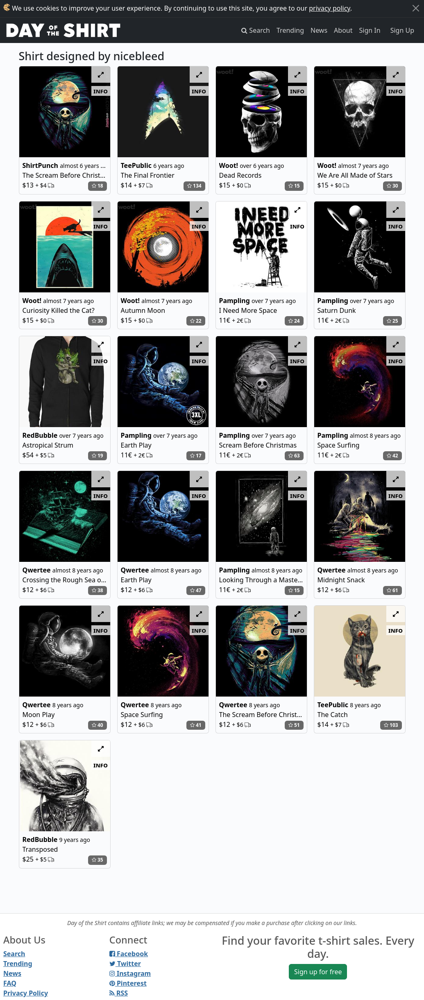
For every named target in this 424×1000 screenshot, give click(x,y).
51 (294, 725)
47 (196, 590)
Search (14, 953)
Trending (290, 30)
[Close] (416, 8)
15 (294, 185)
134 (194, 185)
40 (97, 725)
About (343, 30)
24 (294, 320)
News (319, 30)
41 (196, 725)
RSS (118, 993)
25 (392, 320)
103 (391, 725)
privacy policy (329, 8)
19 (97, 455)
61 (392, 590)
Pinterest (128, 983)
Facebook (128, 953)
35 (97, 859)
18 (97, 185)
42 (392, 455)
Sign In (370, 30)
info (100, 90)
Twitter (125, 963)
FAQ (9, 983)
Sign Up (402, 30)
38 (97, 590)
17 (196, 455)
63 (294, 455)
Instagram (130, 973)
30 (392, 185)
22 (196, 320)
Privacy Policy (25, 993)
